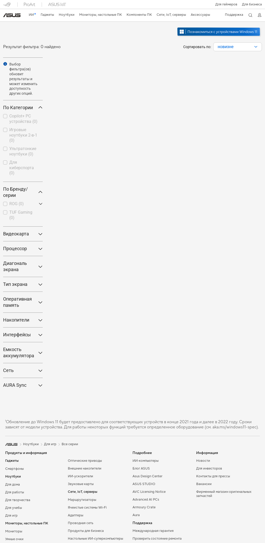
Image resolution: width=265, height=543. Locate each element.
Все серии (70, 444)
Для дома (12, 484)
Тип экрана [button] (23, 284)
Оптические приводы (85, 461)
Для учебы (13, 508)
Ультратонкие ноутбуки (22, 151)
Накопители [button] (23, 320)
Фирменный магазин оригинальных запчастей (224, 494)
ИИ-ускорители (80, 476)
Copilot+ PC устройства (23, 119)
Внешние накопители (84, 468)
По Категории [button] (23, 107)
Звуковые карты (81, 484)
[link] (12, 15)
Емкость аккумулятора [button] (23, 352)
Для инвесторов (209, 468)
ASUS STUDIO (143, 484)
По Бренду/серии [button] (23, 192)
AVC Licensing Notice (149, 492)
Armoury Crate (144, 507)
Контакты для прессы (213, 476)
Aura (136, 515)
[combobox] (237, 46)
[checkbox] (23, 119)
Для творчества (17, 500)
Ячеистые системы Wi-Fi (87, 507)
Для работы (14, 492)
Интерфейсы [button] (23, 334)
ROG (16, 203)
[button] (226, 4)
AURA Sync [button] (23, 385)
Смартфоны (14, 469)
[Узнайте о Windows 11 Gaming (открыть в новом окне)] (219, 36)
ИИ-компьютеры (145, 461)
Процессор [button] (23, 248)
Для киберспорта (21, 168)
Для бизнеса (252, 4)
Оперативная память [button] (23, 302)
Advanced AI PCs (145, 499)
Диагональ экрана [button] (23, 266)
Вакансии (204, 484)
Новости (203, 461)
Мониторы (13, 531)
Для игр (11, 516)
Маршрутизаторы (82, 500)
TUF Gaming (20, 215)
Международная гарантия (153, 531)
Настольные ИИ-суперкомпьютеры (95, 539)
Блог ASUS (141, 468)
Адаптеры (75, 515)
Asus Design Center (147, 476)
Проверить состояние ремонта (157, 539)
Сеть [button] (23, 370)
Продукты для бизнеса (86, 531)
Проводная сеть (80, 523)
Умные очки (14, 539)
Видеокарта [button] (23, 233)
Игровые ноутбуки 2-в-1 (23, 135)
